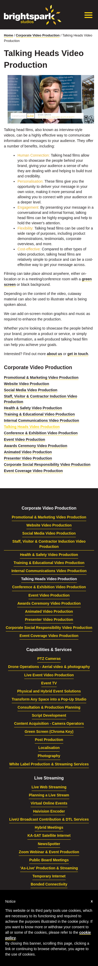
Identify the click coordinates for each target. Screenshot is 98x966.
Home (8, 35)
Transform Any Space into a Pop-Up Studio (49, 699)
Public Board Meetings (49, 860)
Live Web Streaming (49, 787)
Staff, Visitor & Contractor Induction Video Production (48, 544)
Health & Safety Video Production (33, 408)
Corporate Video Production (38, 35)
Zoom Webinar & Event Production (49, 852)
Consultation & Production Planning (49, 707)
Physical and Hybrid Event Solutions (49, 691)
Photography (49, 756)
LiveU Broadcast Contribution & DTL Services (49, 819)
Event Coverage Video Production (33, 471)
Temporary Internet (49, 876)
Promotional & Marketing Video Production (41, 377)
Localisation (49, 748)
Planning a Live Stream (49, 795)
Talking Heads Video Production (32, 427)
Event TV (49, 683)
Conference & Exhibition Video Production (41, 433)
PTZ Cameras (49, 659)
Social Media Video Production (30, 390)
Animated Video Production (28, 452)
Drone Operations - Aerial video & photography (49, 667)
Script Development (49, 715)
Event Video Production (24, 439)
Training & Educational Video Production (39, 414)
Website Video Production (26, 384)
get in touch (77, 354)
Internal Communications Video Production (41, 420)
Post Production (49, 740)
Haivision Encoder (49, 811)
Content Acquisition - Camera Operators (49, 723)
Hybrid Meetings (49, 827)
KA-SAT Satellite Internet (49, 835)
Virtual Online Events (49, 803)
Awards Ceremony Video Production (35, 446)
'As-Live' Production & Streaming (49, 868)
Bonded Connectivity (49, 884)
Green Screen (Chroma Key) (49, 731)
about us (54, 354)
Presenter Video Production (28, 458)
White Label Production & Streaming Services (49, 764)
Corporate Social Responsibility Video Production (47, 464)
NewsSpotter (49, 844)
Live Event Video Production (49, 675)
